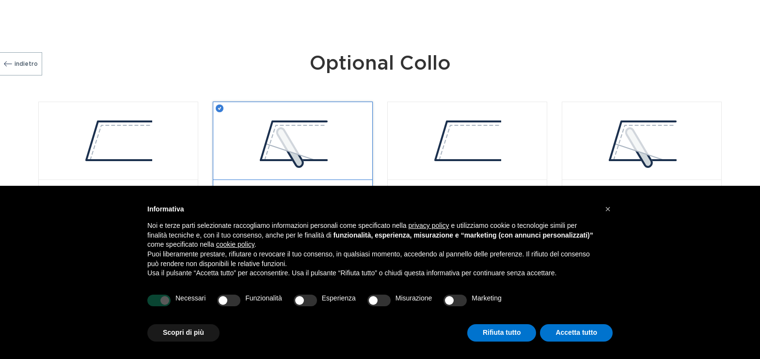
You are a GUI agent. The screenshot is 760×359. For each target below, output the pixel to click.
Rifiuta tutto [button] (502, 332)
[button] (608, 209)
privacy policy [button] (429, 225)
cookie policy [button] (235, 244)
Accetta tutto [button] (576, 332)
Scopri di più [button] (183, 332)
